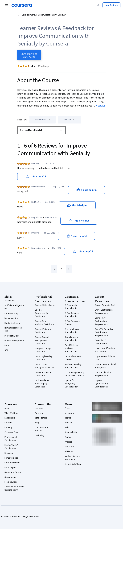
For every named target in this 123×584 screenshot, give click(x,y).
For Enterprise (11, 458)
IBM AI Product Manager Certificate (44, 366)
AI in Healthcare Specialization (72, 331)
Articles (68, 442)
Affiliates (69, 451)
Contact (68, 437)
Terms (68, 417)
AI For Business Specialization (72, 315)
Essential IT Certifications (101, 342)
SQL (6, 350)
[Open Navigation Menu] (6, 5)
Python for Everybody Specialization (71, 383)
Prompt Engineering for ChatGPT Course (74, 374)
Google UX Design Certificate (43, 350)
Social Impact (10, 477)
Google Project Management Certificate (42, 340)
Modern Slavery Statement (72, 458)
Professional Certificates (10, 439)
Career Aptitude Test (105, 305)
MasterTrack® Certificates (11, 447)
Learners (39, 408)
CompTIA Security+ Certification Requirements (104, 332)
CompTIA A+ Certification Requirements (101, 321)
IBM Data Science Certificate (43, 374)
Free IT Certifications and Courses (105, 350)
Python (7, 345)
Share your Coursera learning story (14, 488)
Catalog (8, 427)
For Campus (10, 467)
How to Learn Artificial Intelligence (105, 366)
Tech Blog (39, 435)
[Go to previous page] (54, 269)
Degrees (8, 453)
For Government (12, 462)
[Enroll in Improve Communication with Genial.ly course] (29, 55)
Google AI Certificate (45, 305)
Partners (39, 413)
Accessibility (71, 432)
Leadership (9, 417)
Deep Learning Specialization (71, 339)
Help (67, 427)
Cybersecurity (11, 313)
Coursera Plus (11, 432)
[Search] (98, 5)
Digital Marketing (12, 323)
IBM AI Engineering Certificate (43, 358)
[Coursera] (22, 5)
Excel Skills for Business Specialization (71, 348)
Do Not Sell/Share (73, 464)
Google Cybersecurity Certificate (41, 313)
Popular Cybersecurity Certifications (101, 383)
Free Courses (10, 482)
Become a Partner (13, 472)
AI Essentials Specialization (71, 307)
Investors (69, 413)
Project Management (14, 340)
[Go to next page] (69, 269)
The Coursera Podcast (41, 429)
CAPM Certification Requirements (104, 311)
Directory (69, 446)
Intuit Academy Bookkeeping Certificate (42, 383)
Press (67, 408)
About (7, 408)
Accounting (9, 300)
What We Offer (11, 413)
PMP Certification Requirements (103, 374)
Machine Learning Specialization (73, 366)
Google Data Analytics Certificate (44, 323)
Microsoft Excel (11, 335)
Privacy (68, 422)
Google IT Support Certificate (43, 331)
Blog (37, 422)
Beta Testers (41, 417)
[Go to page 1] (61, 269)
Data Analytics (11, 318)
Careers (8, 422)
